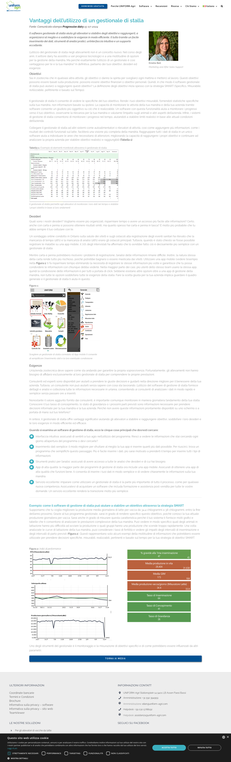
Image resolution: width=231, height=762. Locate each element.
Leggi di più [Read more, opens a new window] (12, 748)
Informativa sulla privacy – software (31, 704)
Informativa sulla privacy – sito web (31, 708)
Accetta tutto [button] (169, 747)
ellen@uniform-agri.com (155, 704)
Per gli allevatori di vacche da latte (33, 730)
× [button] (228, 737)
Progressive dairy (73, 26)
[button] (222, 6)
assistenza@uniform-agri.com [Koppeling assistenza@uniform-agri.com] (150, 715)
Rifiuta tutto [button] (205, 747)
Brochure (15, 700)
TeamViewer (17, 712)
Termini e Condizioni (21, 696)
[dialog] (115, 748)
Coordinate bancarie (21, 692)
